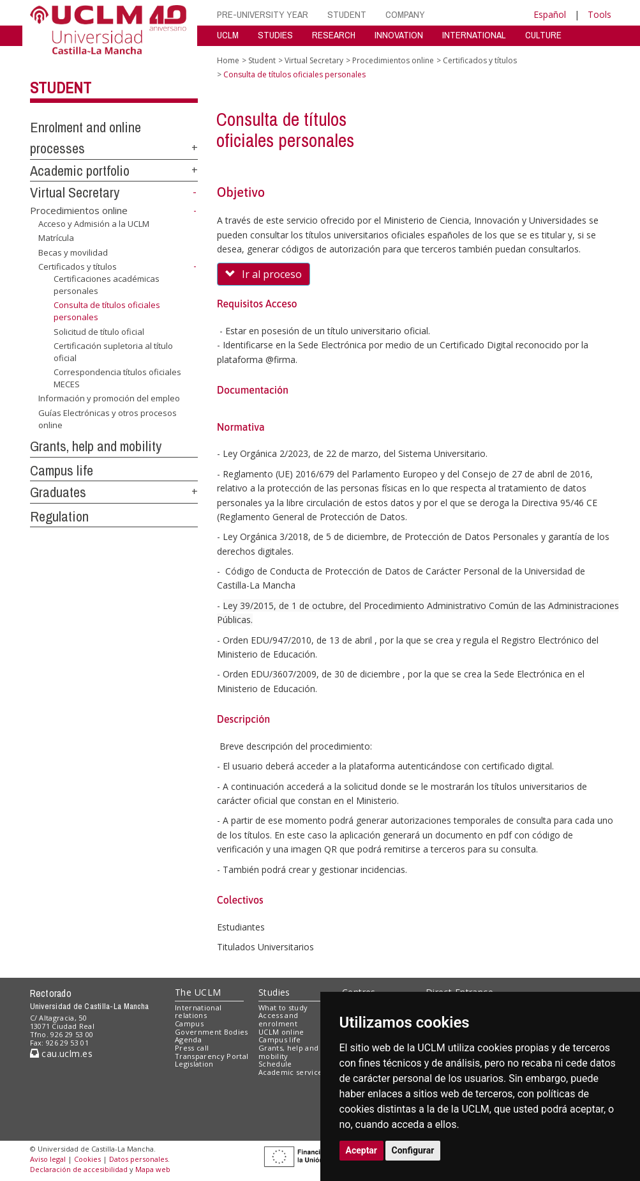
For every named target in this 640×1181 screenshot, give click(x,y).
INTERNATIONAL (474, 35)
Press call (192, 1048)
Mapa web (152, 1169)
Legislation (194, 1064)
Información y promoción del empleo (109, 398)
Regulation (59, 516)
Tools (599, 14)
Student (60, 87)
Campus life (61, 470)
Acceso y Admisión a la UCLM (93, 223)
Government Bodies (211, 1032)
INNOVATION (399, 35)
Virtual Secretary (74, 192)
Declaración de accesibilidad (79, 1169)
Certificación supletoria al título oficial (113, 352)
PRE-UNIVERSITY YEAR (262, 14)
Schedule (275, 1064)
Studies (274, 992)
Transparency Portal (211, 1056)
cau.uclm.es (61, 1053)
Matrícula (56, 237)
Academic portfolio (80, 170)
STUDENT (346, 14)
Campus (189, 1023)
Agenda (188, 1039)
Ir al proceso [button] (263, 274)
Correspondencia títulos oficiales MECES (117, 378)
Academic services (292, 1072)
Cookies (87, 1159)
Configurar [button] (413, 1150)
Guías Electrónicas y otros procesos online (107, 419)
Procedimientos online (79, 210)
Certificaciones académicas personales (107, 285)
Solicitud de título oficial (99, 331)
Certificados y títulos (77, 266)
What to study (283, 1007)
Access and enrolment (278, 1019)
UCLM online (281, 1032)
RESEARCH (333, 35)
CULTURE (543, 35)
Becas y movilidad (73, 252)
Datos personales (138, 1159)
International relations (198, 1012)
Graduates (58, 492)
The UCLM (198, 992)
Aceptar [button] (362, 1150)
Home (228, 60)
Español (549, 14)
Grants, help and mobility (95, 446)
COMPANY (405, 14)
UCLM (228, 35)
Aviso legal (48, 1159)
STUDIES (275, 35)
